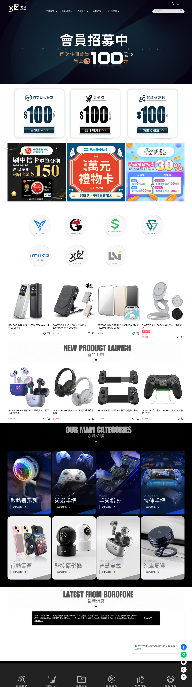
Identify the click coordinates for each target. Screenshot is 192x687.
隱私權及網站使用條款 (61, 618)
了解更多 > (38, 621)
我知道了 (148, 618)
